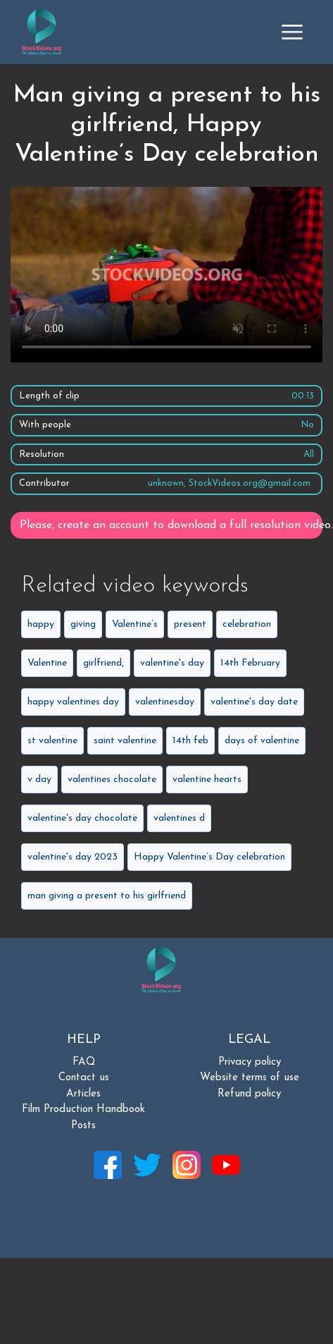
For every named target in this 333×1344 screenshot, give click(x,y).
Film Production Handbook (83, 1109)
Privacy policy (249, 1062)
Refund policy (249, 1094)
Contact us (83, 1078)
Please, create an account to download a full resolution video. (171, 525)
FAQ (84, 1062)
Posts (83, 1125)
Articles (83, 1094)
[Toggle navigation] (292, 31)
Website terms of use (249, 1078)
